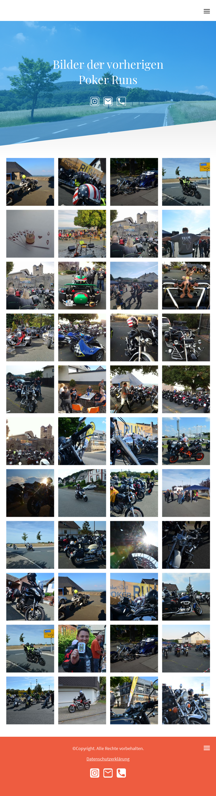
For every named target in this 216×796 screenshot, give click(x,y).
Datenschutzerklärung (108, 759)
